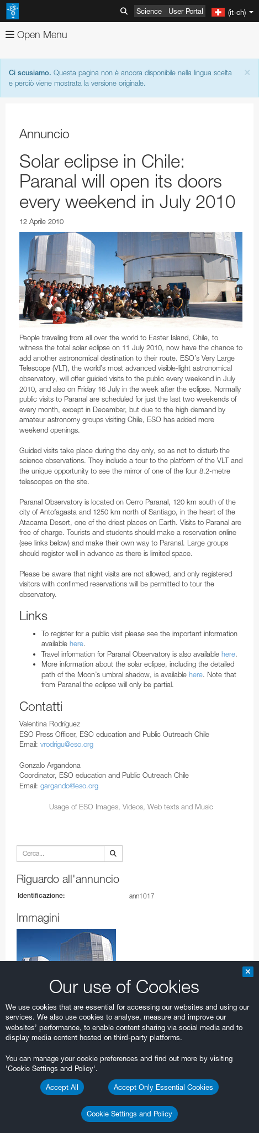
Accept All (62, 1087)
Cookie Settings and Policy (129, 1113)
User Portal (185, 11)
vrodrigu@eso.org (66, 744)
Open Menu (36, 34)
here (76, 643)
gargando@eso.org (69, 785)
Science (149, 11)
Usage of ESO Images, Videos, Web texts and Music (131, 806)
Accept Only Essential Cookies (163, 1087)
